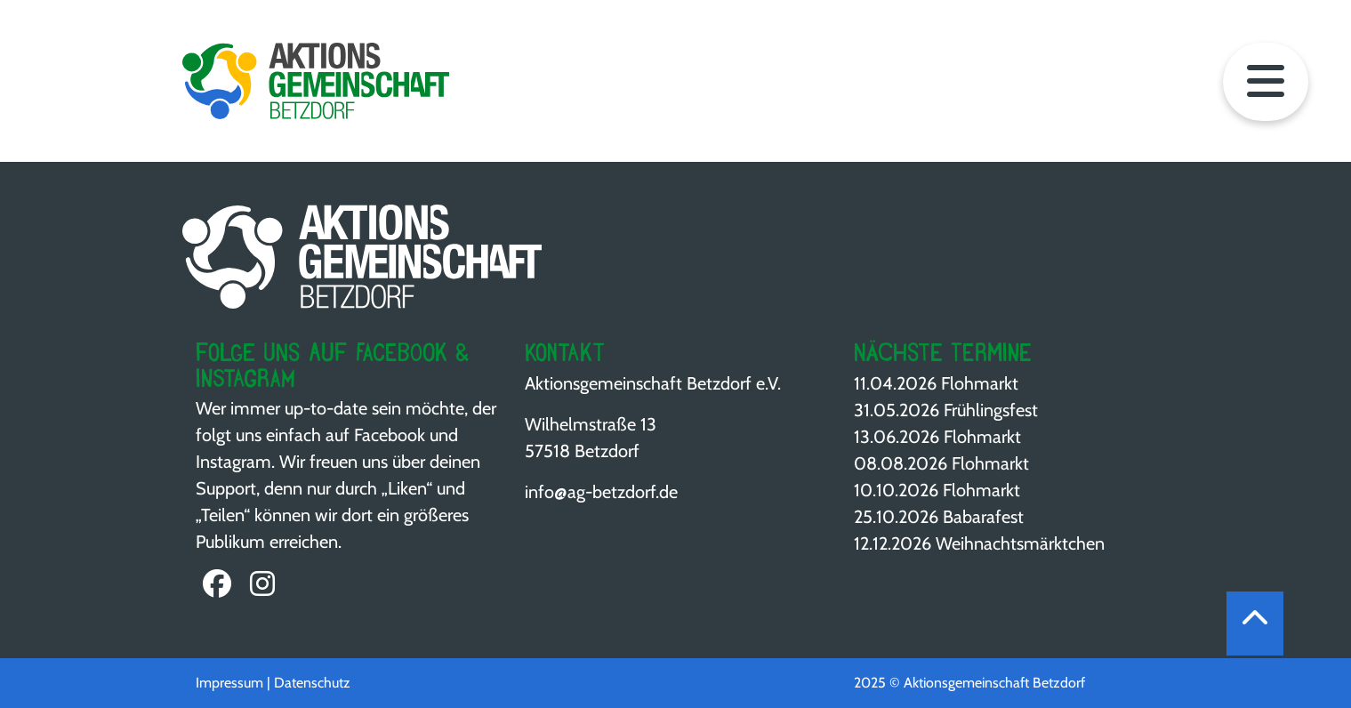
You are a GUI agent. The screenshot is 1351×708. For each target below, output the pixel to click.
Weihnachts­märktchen (1020, 543)
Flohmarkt (979, 383)
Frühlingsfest (991, 410)
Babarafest (983, 516)
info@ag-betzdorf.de (601, 492)
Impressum (229, 682)
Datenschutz (312, 682)
